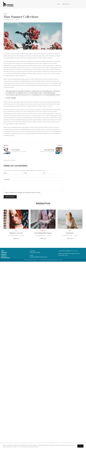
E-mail (25, 173)
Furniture (41, 230)
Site (44, 173)
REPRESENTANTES (5, 257)
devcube (16, 19)
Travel (16, 230)
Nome (5, 173)
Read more (16, 238)
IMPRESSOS (4, 256)
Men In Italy (70, 233)
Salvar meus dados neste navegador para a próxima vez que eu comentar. (23, 192)
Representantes (66, 4)
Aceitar (80, 446)
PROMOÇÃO (4, 252)
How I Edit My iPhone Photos (43, 233)
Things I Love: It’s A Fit (16, 233)
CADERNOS (3, 254)
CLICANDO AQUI (74, 250)
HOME (2, 250)
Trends (5, 13)
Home (58, 4)
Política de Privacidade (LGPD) (31, 447)
